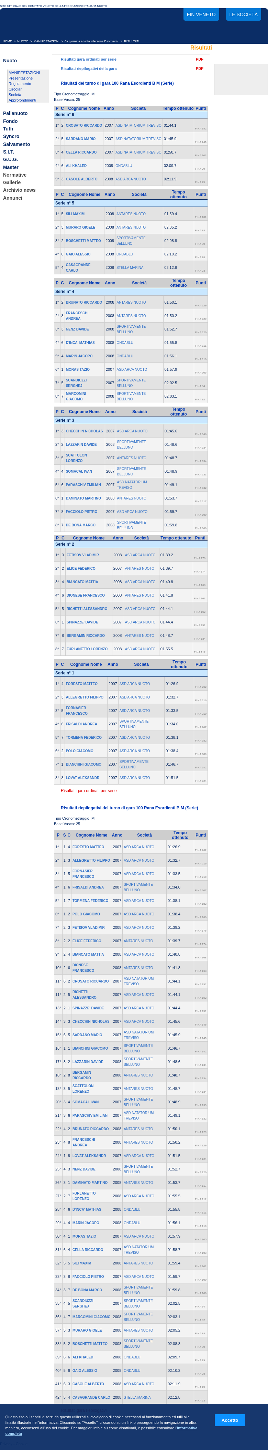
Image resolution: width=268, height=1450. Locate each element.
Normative (14, 175)
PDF (199, 59)
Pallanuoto (15, 113)
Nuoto (10, 60)
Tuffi (8, 129)
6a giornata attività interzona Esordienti (92, 41)
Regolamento (20, 84)
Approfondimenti (22, 100)
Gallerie (12, 182)
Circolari (15, 89)
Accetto (230, 1420)
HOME (7, 41)
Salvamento (16, 144)
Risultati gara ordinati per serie (88, 59)
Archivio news (19, 190)
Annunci (12, 198)
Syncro (11, 136)
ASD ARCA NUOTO (130, 179)
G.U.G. (10, 159)
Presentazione (21, 78)
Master (11, 167)
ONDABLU (123, 166)
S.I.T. (8, 152)
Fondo (10, 121)
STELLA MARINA (129, 268)
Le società (244, 14)
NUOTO (22, 41)
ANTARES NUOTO (131, 214)
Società (15, 95)
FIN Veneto (201, 14)
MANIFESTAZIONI (46, 41)
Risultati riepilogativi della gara (89, 68)
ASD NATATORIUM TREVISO (138, 125)
